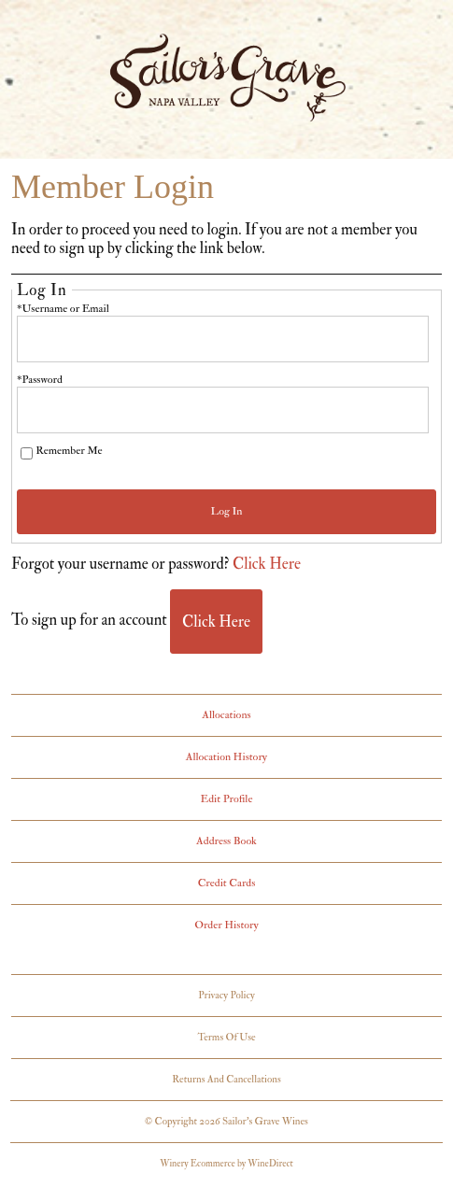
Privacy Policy (226, 995)
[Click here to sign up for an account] (216, 621)
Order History (226, 925)
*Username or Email (63, 309)
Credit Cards (227, 883)
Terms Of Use (226, 1037)
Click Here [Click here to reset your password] (267, 563)
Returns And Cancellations (226, 1079)
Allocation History (226, 757)
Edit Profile (227, 799)
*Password (40, 380)
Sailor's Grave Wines (227, 82)
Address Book (226, 841)
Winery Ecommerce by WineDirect (226, 1163)
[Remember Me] (27, 453)
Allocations (226, 715)
